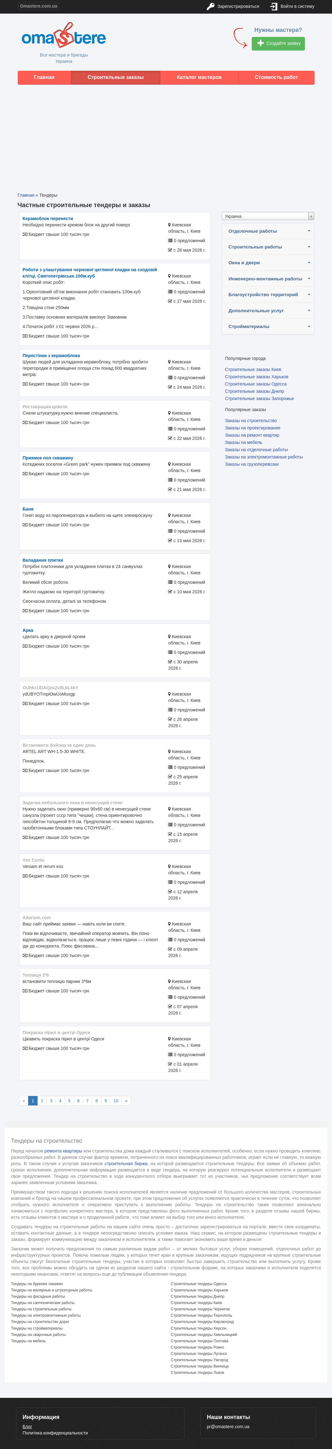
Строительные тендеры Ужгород (199, 1360)
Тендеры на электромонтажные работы (46, 1315)
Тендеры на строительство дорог (40, 1322)
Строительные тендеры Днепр (198, 1296)
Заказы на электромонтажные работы (264, 456)
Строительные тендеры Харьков (199, 1290)
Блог (27, 1426)
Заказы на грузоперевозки (252, 464)
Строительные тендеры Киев (196, 1303)
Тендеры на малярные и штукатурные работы (51, 1290)
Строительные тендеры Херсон (198, 1328)
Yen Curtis (34, 860)
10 (115, 1100)
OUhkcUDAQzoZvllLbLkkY (51, 687)
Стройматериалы (248, 326)
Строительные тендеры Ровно (197, 1347)
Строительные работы (255, 246)
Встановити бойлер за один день (59, 745)
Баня (28, 509)
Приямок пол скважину (48, 457)
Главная (44, 77)
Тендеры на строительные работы (41, 1309)
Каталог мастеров (199, 77)
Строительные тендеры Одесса (199, 1284)
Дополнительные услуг (256, 310)
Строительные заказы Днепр (254, 391)
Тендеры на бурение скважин (37, 1284)
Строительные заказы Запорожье (259, 398)
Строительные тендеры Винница (200, 1366)
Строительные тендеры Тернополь (201, 1315)
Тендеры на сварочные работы (38, 1334)
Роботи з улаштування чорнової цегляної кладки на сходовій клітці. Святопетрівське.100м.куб (90, 272)
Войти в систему (292, 7)
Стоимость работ (276, 77)
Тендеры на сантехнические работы (43, 1303)
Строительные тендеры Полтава (199, 1341)
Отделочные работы (252, 231)
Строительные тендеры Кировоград (202, 1322)
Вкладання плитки (43, 560)
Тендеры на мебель (28, 1341)
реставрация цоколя (45, 406)
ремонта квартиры (63, 1150)
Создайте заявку (279, 43)
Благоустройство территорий (263, 294)
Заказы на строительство (251, 420)
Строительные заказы (116, 77)
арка (28, 630)
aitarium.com (37, 917)
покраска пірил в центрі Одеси (57, 1032)
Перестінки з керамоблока (51, 355)
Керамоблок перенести (48, 218)
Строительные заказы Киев (253, 369)
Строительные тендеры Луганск (199, 1353)
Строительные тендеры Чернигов (200, 1309)
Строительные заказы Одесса (256, 383)
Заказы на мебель (243, 442)
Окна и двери (244, 262)
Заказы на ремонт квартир (252, 435)
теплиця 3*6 (36, 975)
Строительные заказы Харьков (256, 376)
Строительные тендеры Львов (197, 1372)
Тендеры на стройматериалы (37, 1328)
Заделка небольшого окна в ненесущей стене (73, 802)
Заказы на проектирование (253, 427)
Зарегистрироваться (233, 7)
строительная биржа (126, 1163)
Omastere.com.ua (38, 6)
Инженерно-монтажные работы (265, 278)
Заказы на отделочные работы (256, 449)
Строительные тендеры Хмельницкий (204, 1334)
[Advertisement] (166, 133)
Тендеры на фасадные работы (38, 1296)
